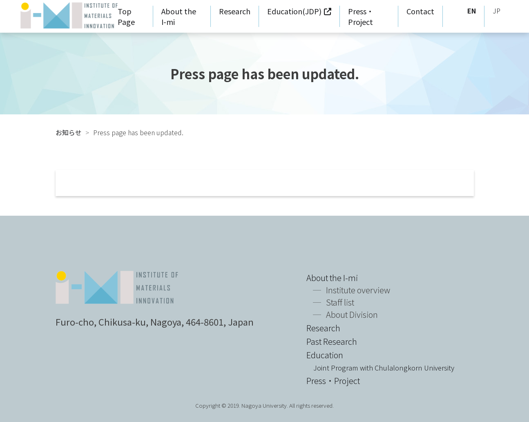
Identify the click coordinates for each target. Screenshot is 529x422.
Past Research (331, 341)
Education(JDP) (294, 11)
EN (471, 11)
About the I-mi (332, 278)
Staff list (340, 302)
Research (234, 11)
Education (380, 361)
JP (496, 11)
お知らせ (69, 132)
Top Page (126, 16)
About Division (352, 314)
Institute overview (358, 290)
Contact (420, 11)
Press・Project (361, 16)
